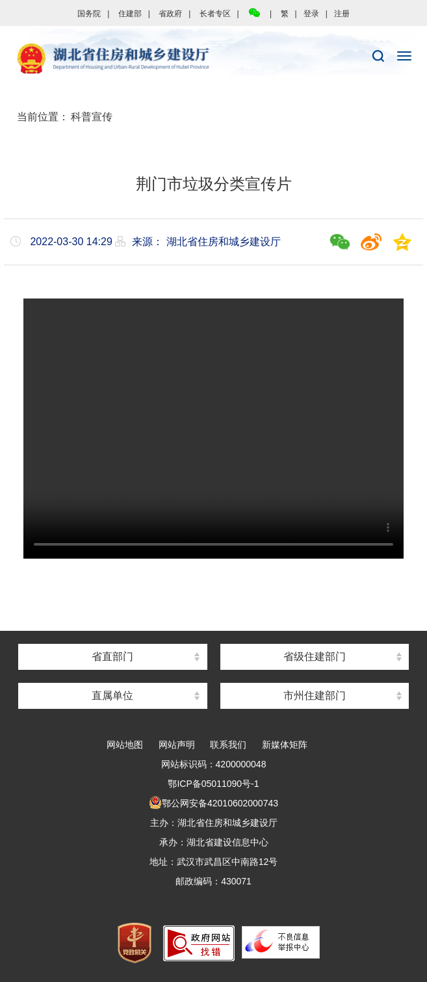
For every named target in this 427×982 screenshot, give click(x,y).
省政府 (170, 13)
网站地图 (125, 744)
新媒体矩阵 (284, 744)
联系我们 (228, 744)
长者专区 (215, 13)
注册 (342, 13)
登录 (311, 13)
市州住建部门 (314, 695)
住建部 (130, 13)
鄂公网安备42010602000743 (213, 803)
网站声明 (177, 744)
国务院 (89, 13)
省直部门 (112, 656)
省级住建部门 (314, 656)
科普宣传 (91, 116)
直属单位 (112, 695)
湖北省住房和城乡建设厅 (213, 59)
